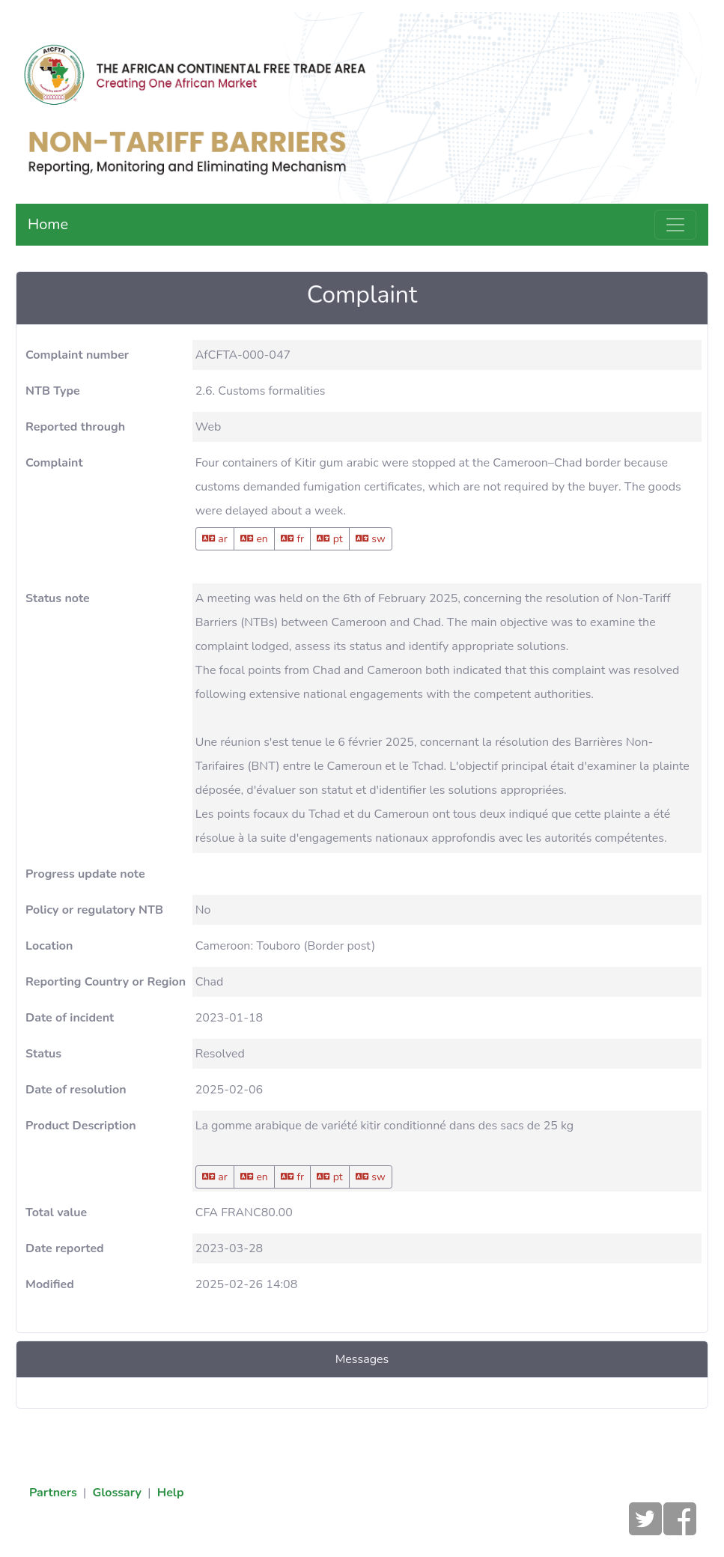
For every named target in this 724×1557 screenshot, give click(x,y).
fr (292, 539)
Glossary (117, 1492)
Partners (53, 1492)
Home (48, 224)
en (254, 539)
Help (170, 1492)
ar (215, 539)
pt (330, 539)
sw (371, 539)
